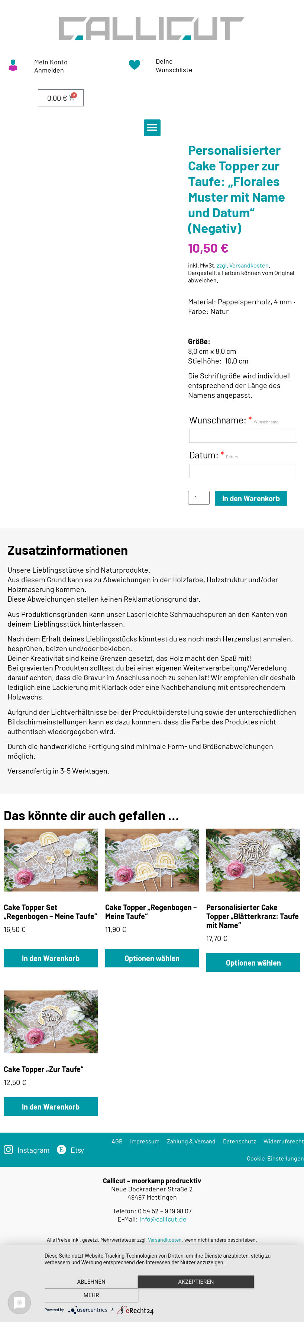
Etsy (78, 1149)
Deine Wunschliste (174, 65)
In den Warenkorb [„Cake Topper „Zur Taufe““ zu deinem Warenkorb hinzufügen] (51, 1106)
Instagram (33, 1149)
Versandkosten (165, 1239)
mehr (258, 1296)
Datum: (213, 454)
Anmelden (49, 70)
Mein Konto (51, 62)
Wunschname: (233, 419)
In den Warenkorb (251, 498)
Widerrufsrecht (283, 1141)
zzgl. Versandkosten (243, 265)
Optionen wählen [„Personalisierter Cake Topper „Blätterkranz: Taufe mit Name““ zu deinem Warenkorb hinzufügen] (253, 962)
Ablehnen (82, 1296)
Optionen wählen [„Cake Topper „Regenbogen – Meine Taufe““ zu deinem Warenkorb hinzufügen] (152, 958)
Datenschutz (239, 1141)
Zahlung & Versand (191, 1141)
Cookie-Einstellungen (275, 1158)
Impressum (144, 1141)
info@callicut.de (163, 1219)
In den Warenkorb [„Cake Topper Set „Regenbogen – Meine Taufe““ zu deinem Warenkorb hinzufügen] (51, 958)
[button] (152, 127)
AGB (117, 1141)
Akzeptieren (170, 1296)
